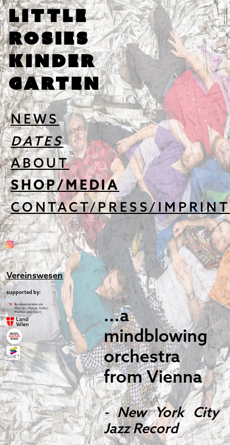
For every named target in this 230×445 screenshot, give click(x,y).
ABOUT (40, 164)
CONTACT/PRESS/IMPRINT (120, 208)
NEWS (35, 120)
